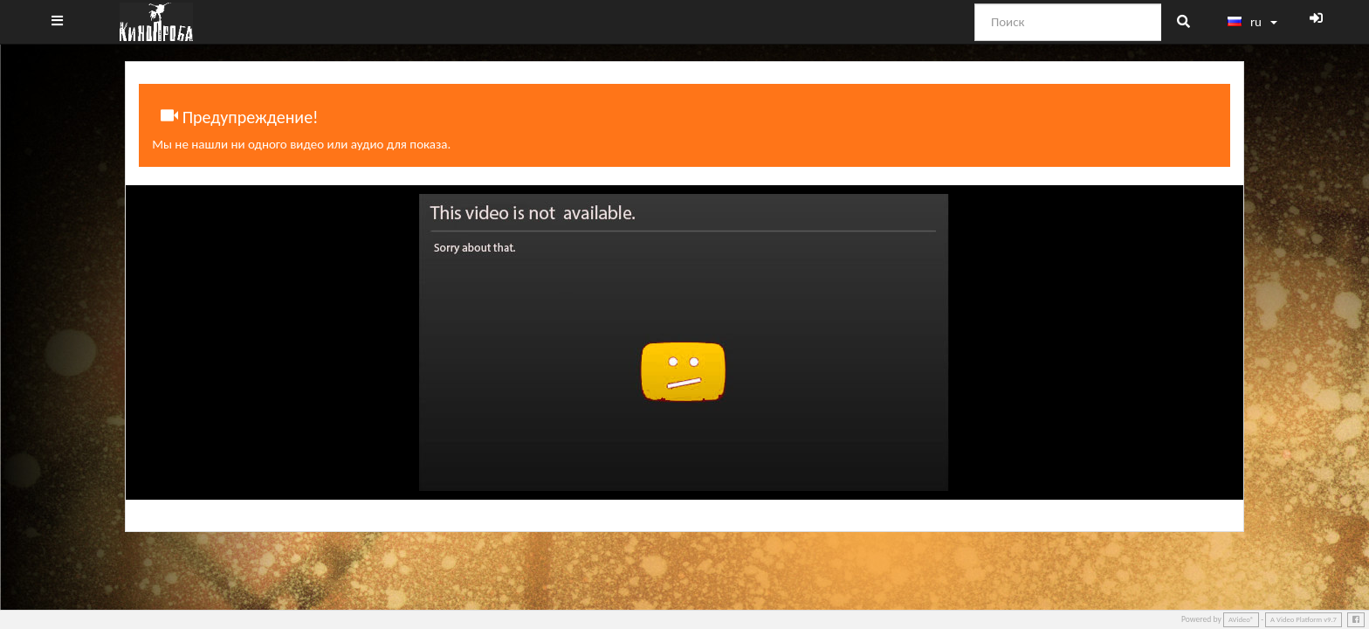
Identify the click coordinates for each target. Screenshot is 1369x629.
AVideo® (1241, 619)
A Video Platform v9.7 (1303, 619)
